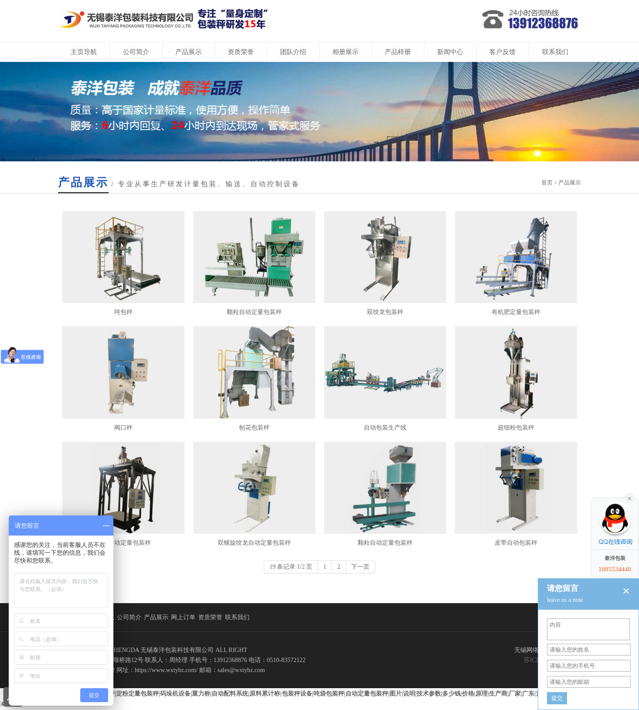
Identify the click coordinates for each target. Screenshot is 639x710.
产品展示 (188, 51)
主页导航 (84, 51)
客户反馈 (502, 51)
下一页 (360, 566)
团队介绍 (293, 51)
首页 (547, 182)
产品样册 (398, 51)
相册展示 (345, 51)
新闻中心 (450, 51)
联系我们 (555, 51)
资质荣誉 (241, 51)
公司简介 (136, 51)
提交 (557, 698)
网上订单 (183, 617)
